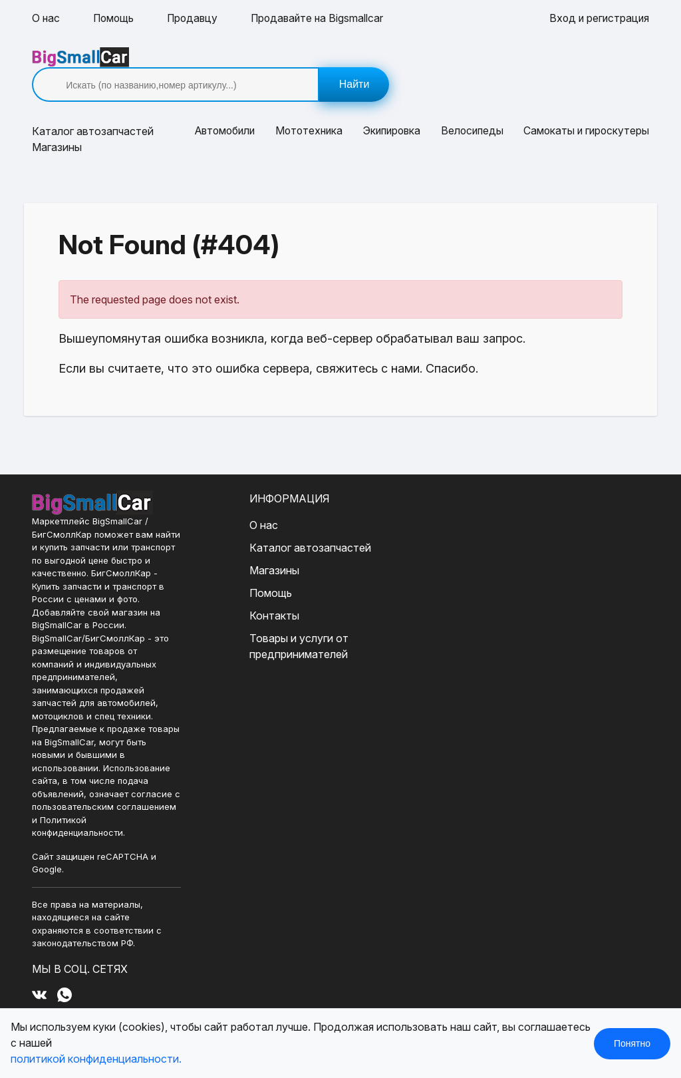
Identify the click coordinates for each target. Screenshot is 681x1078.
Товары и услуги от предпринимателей (292, 626)
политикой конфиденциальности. (96, 1059)
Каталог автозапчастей (303, 527)
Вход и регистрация (598, 18)
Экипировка (391, 111)
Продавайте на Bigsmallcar (323, 18)
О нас (46, 18)
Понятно (632, 1043)
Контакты (268, 595)
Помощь (115, 18)
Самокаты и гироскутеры (585, 111)
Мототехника (308, 111)
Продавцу (196, 18)
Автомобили (224, 111)
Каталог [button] (93, 111)
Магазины (57, 127)
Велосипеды (471, 111)
